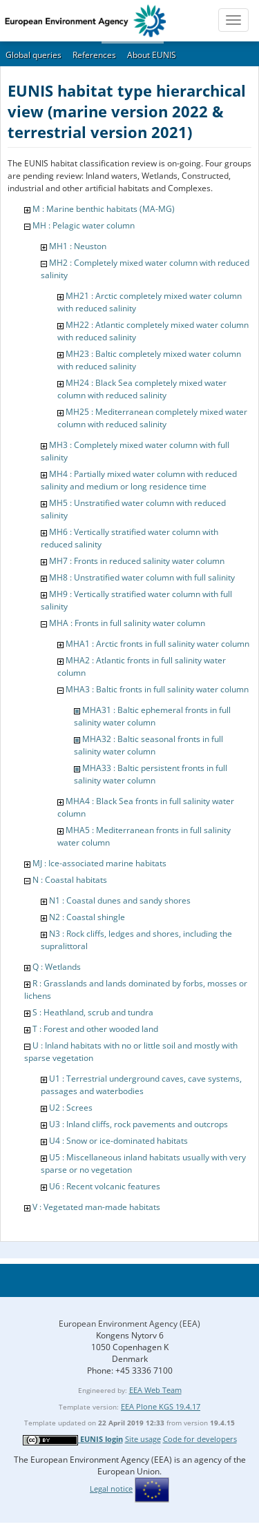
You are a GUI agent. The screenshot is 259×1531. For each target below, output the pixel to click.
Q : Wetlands (56, 967)
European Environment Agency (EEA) (129, 1323)
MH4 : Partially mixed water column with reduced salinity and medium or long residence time (139, 480)
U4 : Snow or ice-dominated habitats (118, 1141)
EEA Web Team (155, 1390)
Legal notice (111, 1488)
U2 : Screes (71, 1107)
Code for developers (200, 1439)
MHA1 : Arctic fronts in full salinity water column (157, 644)
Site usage (143, 1439)
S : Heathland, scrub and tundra (92, 1012)
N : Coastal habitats (69, 880)
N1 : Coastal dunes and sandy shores (120, 900)
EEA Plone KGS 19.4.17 (160, 1406)
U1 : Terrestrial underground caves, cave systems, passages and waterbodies (141, 1085)
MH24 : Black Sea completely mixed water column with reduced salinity (142, 389)
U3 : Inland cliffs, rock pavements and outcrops (138, 1124)
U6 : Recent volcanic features (104, 1186)
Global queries (33, 55)
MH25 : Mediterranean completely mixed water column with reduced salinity (152, 418)
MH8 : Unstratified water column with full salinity (142, 577)
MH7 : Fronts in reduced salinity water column (136, 561)
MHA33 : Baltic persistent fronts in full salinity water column (150, 774)
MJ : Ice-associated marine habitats (99, 863)
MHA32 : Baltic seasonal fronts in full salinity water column (148, 745)
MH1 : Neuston (77, 246)
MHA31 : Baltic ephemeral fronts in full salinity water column (152, 716)
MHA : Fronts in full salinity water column (127, 623)
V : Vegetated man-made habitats (96, 1207)
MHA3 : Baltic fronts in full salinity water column (157, 689)
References (94, 55)
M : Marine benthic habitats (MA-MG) (103, 209)
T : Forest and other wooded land (95, 1029)
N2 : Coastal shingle (87, 917)
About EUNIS (151, 55)
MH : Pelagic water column (83, 225)
